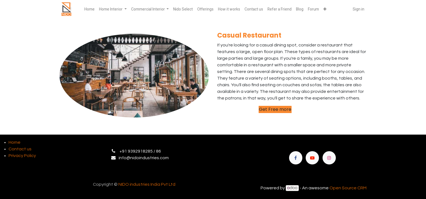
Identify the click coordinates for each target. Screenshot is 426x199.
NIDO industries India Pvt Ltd (146, 184)
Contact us (20, 149)
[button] (325, 9)
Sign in (358, 9)
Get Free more (275, 109)
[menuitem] (89, 9)
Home (14, 142)
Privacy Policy (22, 155)
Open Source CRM (348, 188)
